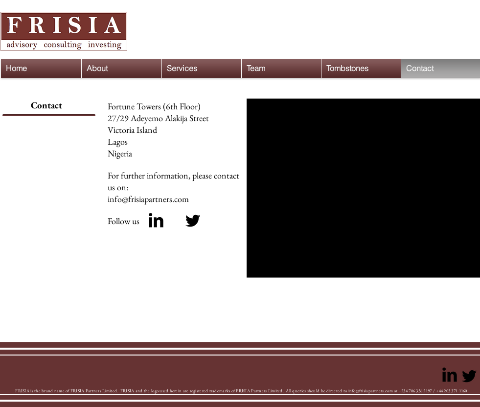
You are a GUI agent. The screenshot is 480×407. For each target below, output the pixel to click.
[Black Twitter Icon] (193, 220)
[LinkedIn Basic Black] (156, 220)
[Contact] (46, 105)
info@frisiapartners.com (148, 198)
